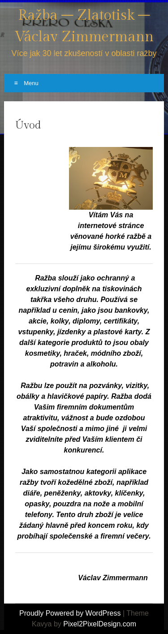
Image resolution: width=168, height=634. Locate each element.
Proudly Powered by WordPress (70, 613)
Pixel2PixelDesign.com (99, 624)
